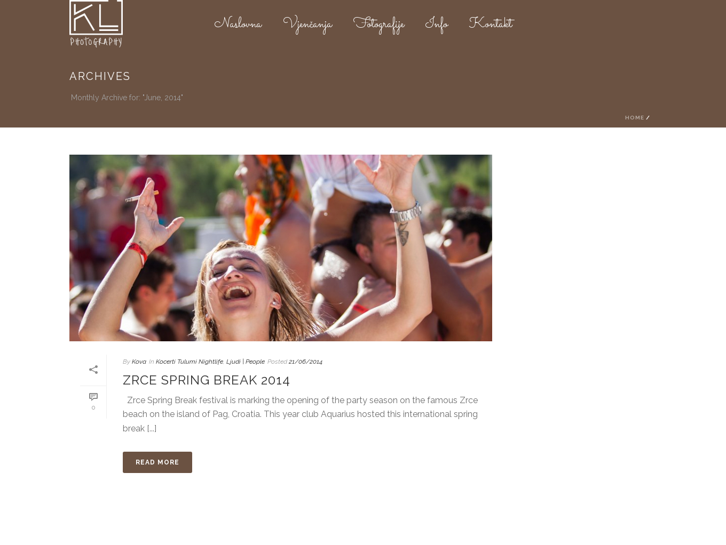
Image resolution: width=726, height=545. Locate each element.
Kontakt (490, 24)
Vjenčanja (307, 24)
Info (436, 24)
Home (634, 118)
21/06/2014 (305, 361)
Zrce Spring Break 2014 (206, 380)
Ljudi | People (245, 361)
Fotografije (378, 24)
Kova (139, 361)
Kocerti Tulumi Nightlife (189, 361)
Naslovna (238, 24)
